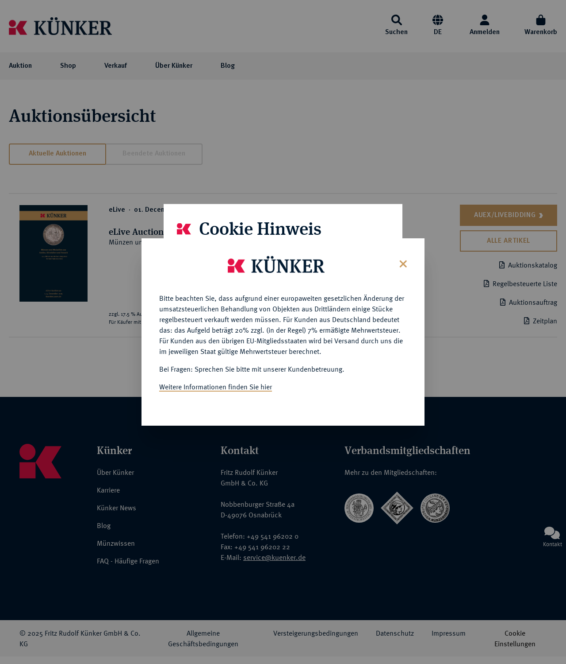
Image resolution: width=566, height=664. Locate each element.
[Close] (402, 262)
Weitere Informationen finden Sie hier (215, 386)
